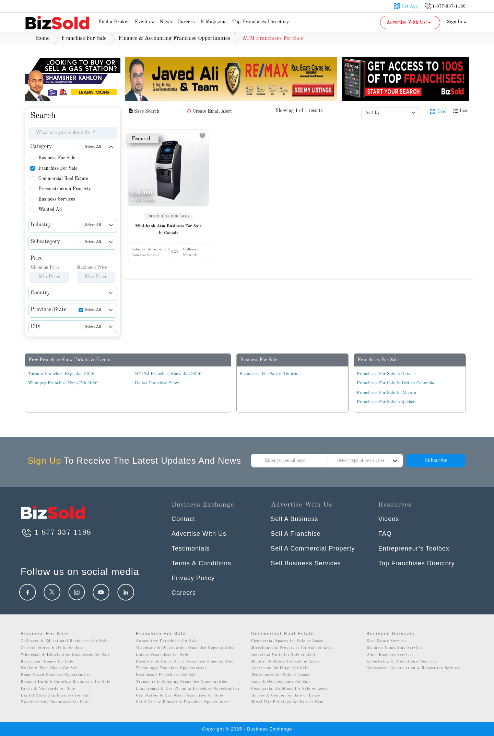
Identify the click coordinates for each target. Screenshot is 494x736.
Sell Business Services (306, 563)
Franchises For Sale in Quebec (386, 402)
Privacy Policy (193, 578)
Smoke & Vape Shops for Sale (50, 668)
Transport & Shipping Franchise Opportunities (181, 682)
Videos (388, 519)
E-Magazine (213, 22)
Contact (183, 519)
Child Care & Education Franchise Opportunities (183, 702)
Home (43, 38)
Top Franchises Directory (260, 22)
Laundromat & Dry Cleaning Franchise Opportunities (188, 689)
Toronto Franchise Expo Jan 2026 (61, 374)
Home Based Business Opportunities (56, 675)
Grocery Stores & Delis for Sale (52, 648)
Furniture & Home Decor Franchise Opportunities (184, 662)
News (166, 22)
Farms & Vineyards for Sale (48, 689)
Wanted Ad (50, 209)
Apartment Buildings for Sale (279, 668)
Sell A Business (294, 519)
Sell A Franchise (295, 533)
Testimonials (191, 548)
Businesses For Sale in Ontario (268, 374)
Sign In (457, 22)
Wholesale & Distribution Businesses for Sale (65, 655)
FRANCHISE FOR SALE (168, 216)
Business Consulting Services (395, 648)
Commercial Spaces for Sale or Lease (287, 641)
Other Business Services (390, 655)
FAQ (385, 533)
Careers (186, 22)
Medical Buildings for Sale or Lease (286, 662)
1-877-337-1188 (56, 532)
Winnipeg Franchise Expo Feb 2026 (63, 383)
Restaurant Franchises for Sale (166, 675)
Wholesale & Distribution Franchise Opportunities (185, 648)
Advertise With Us (199, 533)
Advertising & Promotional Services (401, 662)
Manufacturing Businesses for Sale (54, 702)
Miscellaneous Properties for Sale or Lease (293, 648)
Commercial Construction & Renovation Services (413, 668)
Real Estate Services (386, 641)
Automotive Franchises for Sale (167, 641)
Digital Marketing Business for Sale (56, 696)
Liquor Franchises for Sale (162, 655)
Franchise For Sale (58, 168)
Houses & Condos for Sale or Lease (285, 696)
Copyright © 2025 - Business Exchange (247, 729)
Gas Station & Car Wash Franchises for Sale (179, 696)
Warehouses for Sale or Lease (280, 675)
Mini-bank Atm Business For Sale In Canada (168, 229)
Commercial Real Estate (63, 178)
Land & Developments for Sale (281, 682)
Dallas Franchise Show (157, 383)
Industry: (152, 249)
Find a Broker (113, 22)
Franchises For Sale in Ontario (386, 374)
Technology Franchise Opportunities (171, 668)
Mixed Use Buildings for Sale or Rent (287, 702)
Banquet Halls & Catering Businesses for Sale (65, 682)
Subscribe (435, 460)
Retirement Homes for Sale (47, 662)
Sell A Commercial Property (313, 548)
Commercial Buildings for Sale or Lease (290, 689)
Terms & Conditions (201, 563)
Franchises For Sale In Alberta (386, 392)
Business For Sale (56, 158)
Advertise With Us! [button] (409, 22)
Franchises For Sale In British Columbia (395, 383)
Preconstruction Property (64, 188)
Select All (93, 147)
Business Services (56, 199)
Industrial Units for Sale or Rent (283, 655)
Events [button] (145, 22)
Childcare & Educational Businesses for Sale (64, 641)
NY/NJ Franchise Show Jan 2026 (168, 374)
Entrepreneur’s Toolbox (413, 548)
